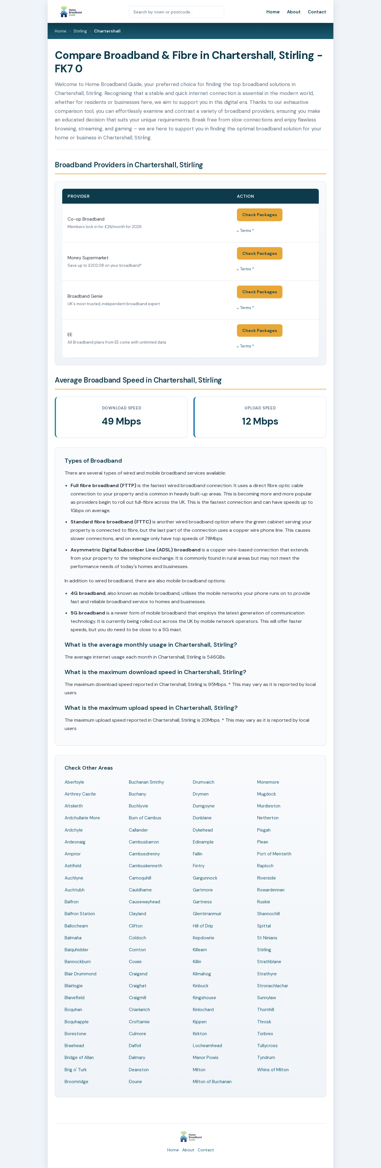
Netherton (268, 818)
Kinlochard (203, 1010)
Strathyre (267, 974)
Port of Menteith (274, 854)
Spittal (264, 926)
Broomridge (76, 1082)
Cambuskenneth (145, 866)
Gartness (202, 902)
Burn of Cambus (145, 818)
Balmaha (73, 938)
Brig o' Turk (76, 1070)
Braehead (74, 1046)
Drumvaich (203, 782)
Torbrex (265, 1034)
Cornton (137, 950)
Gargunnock (205, 878)
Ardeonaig (75, 842)
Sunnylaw (266, 998)
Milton (199, 1070)
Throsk (264, 1022)
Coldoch (137, 938)
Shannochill (268, 914)
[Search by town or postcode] (176, 12)
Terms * (247, 230)
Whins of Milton (273, 1070)
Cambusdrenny (144, 854)
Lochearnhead (207, 1046)
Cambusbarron (144, 842)
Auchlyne (74, 878)
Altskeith (74, 806)
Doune (135, 1082)
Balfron (72, 902)
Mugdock (266, 794)
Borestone (75, 1034)
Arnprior (73, 854)
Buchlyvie (138, 806)
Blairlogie (74, 986)
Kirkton (200, 1034)
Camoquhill (140, 878)
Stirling (80, 31)
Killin (197, 962)
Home (273, 12)
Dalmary (137, 1058)
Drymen (201, 794)
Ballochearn (76, 926)
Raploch (265, 866)
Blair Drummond (80, 974)
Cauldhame (140, 890)
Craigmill (137, 998)
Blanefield (75, 998)
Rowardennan (271, 890)
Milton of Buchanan (212, 1082)
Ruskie (263, 902)
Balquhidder (76, 950)
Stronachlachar (272, 986)
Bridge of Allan (79, 1058)
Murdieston (268, 806)
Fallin (197, 854)
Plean (262, 842)
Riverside (266, 878)
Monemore (268, 782)
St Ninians (267, 938)
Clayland (137, 914)
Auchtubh (75, 890)
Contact (317, 12)
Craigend (138, 974)
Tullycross (267, 1046)
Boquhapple (77, 1022)
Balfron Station (80, 914)
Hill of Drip (203, 926)
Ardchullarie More (82, 818)
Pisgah (264, 830)
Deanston (139, 1070)
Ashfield (73, 866)
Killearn (200, 950)
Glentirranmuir (207, 914)
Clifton (136, 926)
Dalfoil (135, 1046)
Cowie (135, 962)
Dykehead (203, 830)
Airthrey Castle (80, 794)
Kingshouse (204, 998)
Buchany (137, 794)
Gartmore (203, 890)
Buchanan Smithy (146, 782)
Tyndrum (266, 1058)
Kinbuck (200, 986)
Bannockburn (78, 962)
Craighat (137, 986)
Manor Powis (205, 1058)
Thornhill (265, 1010)
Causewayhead (144, 902)
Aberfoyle (74, 782)
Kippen (200, 1022)
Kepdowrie (203, 938)
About (294, 12)
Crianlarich (139, 1010)
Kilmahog (202, 974)
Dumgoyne (204, 806)
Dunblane (202, 818)
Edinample (203, 842)
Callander (138, 830)
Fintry (198, 866)
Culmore (137, 1034)
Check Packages (259, 214)
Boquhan (73, 1010)
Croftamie (139, 1022)
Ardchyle (74, 830)
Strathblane (269, 962)
